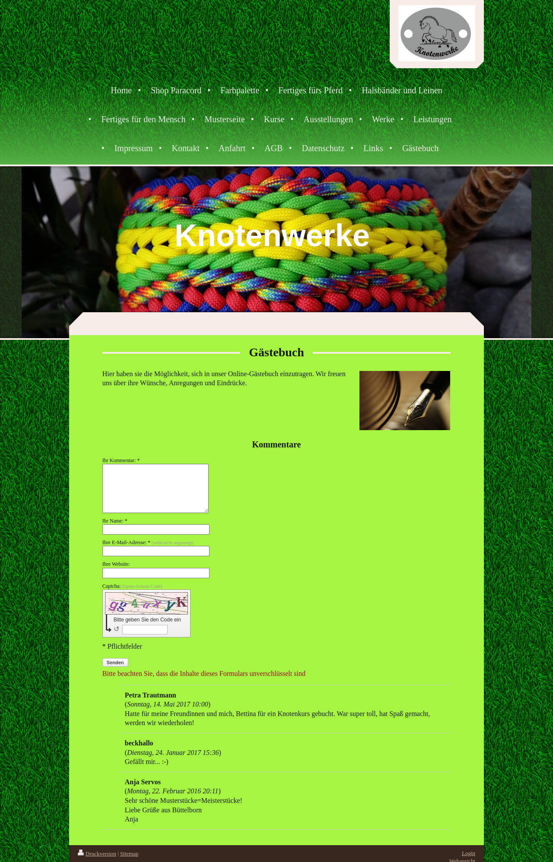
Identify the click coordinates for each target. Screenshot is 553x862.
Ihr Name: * (114, 521)
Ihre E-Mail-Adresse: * (148, 542)
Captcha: (132, 586)
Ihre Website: (116, 564)
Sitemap (129, 853)
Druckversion (97, 853)
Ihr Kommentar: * (121, 460)
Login (468, 853)
